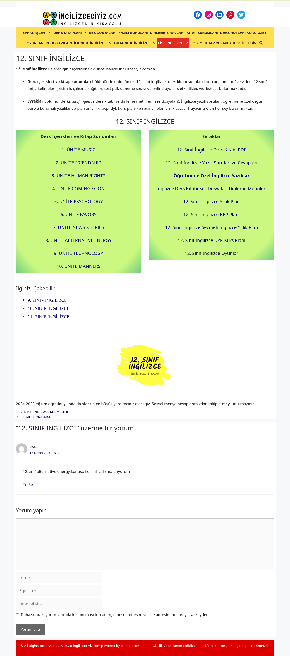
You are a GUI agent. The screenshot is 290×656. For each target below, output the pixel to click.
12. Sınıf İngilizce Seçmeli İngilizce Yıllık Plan (211, 227)
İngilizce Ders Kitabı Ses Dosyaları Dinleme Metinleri (211, 188)
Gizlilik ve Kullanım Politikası (174, 645)
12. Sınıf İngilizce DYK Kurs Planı (211, 240)
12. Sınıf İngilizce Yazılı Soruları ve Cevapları (212, 163)
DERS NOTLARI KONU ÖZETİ (244, 33)
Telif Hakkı (209, 645)
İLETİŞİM (249, 43)
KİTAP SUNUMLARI (202, 33)
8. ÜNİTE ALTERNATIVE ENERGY (78, 240)
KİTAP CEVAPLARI (223, 43)
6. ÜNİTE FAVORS (78, 214)
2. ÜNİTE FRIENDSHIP (78, 163)
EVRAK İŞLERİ (37, 32)
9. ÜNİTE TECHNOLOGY (78, 253)
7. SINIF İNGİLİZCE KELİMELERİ (44, 411)
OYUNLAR (35, 43)
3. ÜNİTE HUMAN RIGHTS (79, 176)
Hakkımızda (260, 645)
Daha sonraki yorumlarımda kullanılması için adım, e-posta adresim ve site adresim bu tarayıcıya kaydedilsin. (119, 614)
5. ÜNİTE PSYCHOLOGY (78, 201)
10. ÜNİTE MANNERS (78, 266)
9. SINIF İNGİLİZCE (47, 300)
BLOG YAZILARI (59, 43)
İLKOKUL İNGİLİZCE (93, 43)
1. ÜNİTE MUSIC (78, 150)
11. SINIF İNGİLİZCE (48, 316)
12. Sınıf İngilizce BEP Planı (211, 214)
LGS (197, 43)
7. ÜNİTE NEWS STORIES (78, 227)
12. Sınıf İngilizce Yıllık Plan (211, 201)
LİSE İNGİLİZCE (174, 43)
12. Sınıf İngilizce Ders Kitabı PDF (211, 150)
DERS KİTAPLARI (70, 32)
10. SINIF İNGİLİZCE (48, 308)
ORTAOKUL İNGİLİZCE (135, 43)
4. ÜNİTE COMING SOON (78, 188)
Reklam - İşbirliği (234, 645)
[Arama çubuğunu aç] (261, 43)
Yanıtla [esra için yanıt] (28, 484)
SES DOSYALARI (102, 33)
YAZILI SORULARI (133, 33)
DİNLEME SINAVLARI (167, 33)
